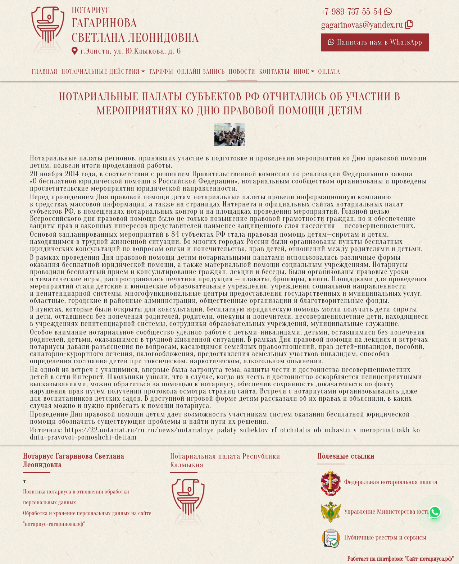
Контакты (274, 72)
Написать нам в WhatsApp (375, 42)
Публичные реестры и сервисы (373, 538)
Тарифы (161, 72)
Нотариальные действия (100, 72)
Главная (45, 72)
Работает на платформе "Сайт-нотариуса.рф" (400, 559)
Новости (242, 72)
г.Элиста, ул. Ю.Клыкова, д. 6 (126, 51)
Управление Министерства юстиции (381, 512)
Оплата (329, 72)
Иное (301, 72)
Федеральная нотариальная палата (379, 482)
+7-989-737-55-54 (356, 12)
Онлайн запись (201, 72)
